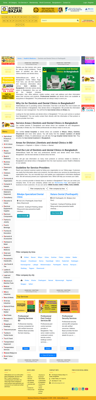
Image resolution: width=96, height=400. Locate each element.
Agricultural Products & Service (8, 138)
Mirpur (40, 257)
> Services (29, 378)
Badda (75, 257)
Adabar (67, 257)
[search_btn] (77, 20)
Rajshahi (69, 280)
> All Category (30, 382)
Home (5, 2)
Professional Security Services (69, 317)
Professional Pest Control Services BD (46, 318)
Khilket (26, 257)
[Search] (59, 20)
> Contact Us (30, 388)
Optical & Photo (9, 306)
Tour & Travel (8, 338)
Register (91, 2)
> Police (40, 386)
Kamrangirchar (26, 265)
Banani (33, 257)
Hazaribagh (49, 261)
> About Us (29, 376)
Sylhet (31, 284)
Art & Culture (8, 144)
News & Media (8, 297)
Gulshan (54, 257)
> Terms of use (30, 389)
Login (85, 2)
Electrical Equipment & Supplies (8, 208)
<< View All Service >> (48, 355)
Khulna (33, 280)
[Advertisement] (48, 41)
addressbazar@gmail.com (58, 383)
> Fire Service (41, 384)
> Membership (30, 380)
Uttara (47, 257)
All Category (13, 2)
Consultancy (8, 197)
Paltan (61, 257)
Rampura (73, 265)
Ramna (65, 265)
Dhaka (27, 280)
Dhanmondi (40, 268)
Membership (34, 2)
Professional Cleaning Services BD (25, 318)
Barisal (50, 280)
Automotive (8, 147)
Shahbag (24, 268)
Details (26, 348)
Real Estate (7, 315)
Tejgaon (31, 268)
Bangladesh (57, 2)
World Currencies (45, 2)
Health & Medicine (30, 58)
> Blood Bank (41, 378)
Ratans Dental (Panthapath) (64, 194)
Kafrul (58, 261)
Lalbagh (35, 265)
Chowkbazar (32, 261)
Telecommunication (10, 330)
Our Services (23, 2)
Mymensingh (59, 280)
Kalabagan (74, 261)
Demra (41, 261)
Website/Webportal (10, 353)
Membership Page (61, 183)
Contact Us (66, 2)
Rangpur (23, 284)
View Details (23, 216)
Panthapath (57, 265)
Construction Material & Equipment (8, 192)
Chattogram (42, 280)
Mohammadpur (45, 265)
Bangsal (23, 261)
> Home (29, 375)
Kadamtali (65, 261)
